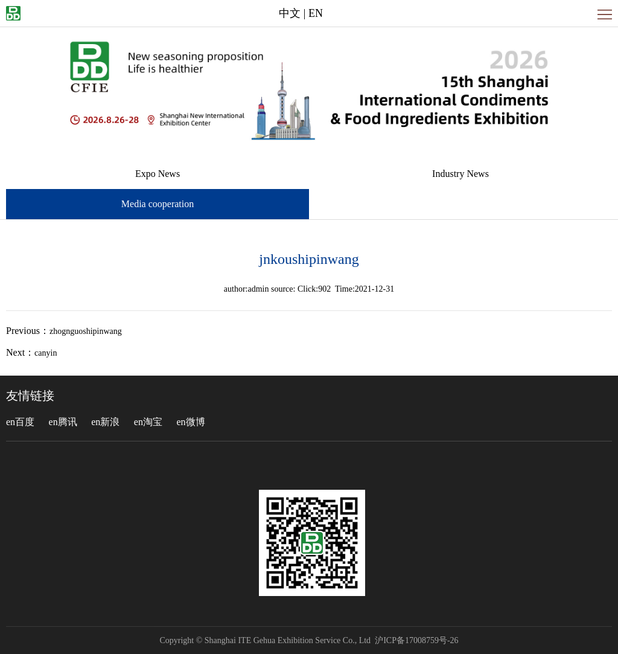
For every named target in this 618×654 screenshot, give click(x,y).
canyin (45, 352)
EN (315, 13)
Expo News (157, 173)
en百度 (20, 422)
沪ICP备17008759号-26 (416, 640)
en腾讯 (63, 422)
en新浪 (105, 422)
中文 (290, 13)
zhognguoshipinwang (85, 331)
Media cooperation (157, 204)
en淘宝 (148, 422)
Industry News (460, 173)
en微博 (190, 422)
